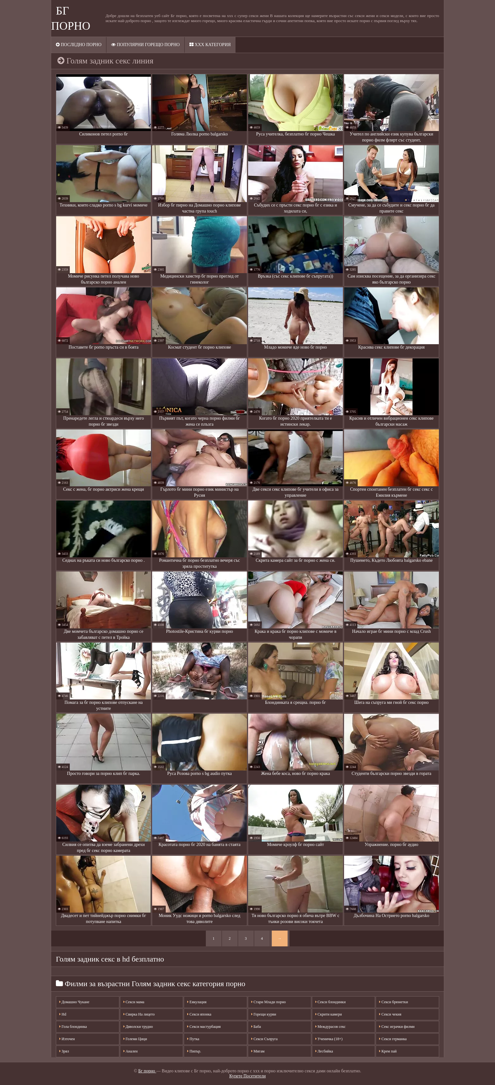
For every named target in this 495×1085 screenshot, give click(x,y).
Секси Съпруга (264, 1039)
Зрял (64, 1051)
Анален (130, 1051)
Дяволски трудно (138, 1026)
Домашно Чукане (74, 1002)
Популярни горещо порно (145, 44)
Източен (67, 1039)
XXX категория (210, 44)
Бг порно (147, 1071)
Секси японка (199, 1014)
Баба (256, 1026)
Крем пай (388, 1051)
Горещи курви (263, 1014)
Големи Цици (135, 1039)
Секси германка (393, 1039)
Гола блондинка (73, 1026)
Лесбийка (324, 1051)
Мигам (258, 1051)
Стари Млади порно (268, 1002)
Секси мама (133, 1002)
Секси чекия (390, 1014)
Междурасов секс (330, 1026)
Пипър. (194, 1051)
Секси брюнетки (393, 1002)
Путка (193, 1039)
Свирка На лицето (139, 1014)
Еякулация (196, 1002)
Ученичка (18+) (329, 1039)
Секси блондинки (330, 1002)
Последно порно (78, 44)
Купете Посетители (247, 1076)
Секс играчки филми (396, 1026)
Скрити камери (328, 1014)
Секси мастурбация (204, 1026)
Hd (62, 1014)
